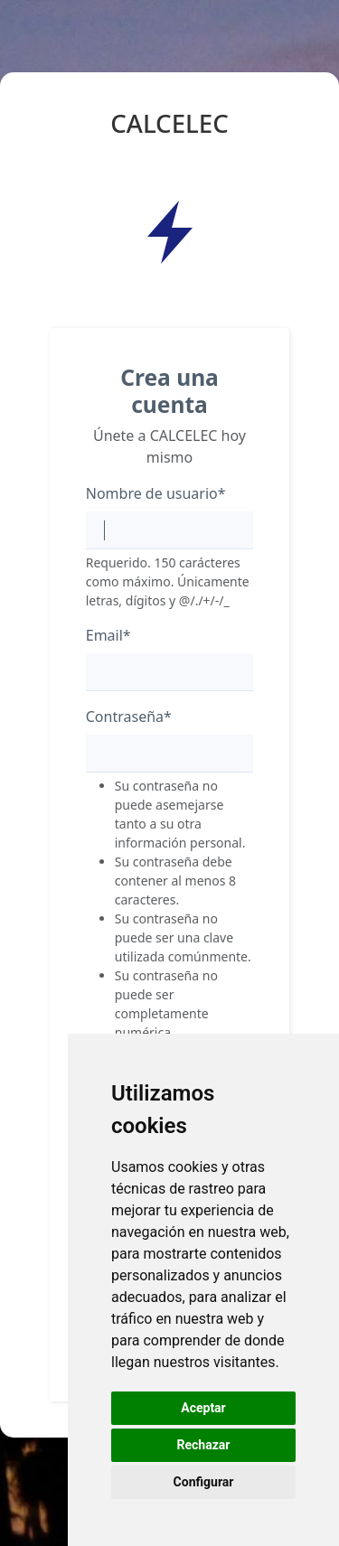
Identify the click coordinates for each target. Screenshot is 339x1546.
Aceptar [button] (203, 1408)
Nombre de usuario (156, 493)
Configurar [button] (204, 1482)
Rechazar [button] (204, 1445)
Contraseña (129, 716)
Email (108, 635)
